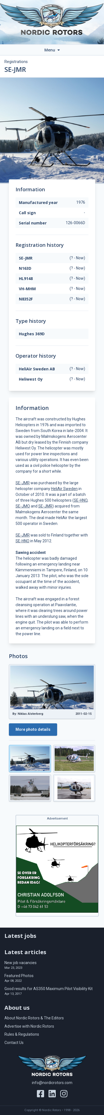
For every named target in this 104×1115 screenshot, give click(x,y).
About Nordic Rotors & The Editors (34, 1018)
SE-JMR (23, 483)
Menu (52, 50)
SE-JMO (23, 506)
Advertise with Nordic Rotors (29, 1026)
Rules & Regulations (21, 1034)
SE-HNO (80, 500)
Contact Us (14, 1042)
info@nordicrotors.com (52, 1082)
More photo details (33, 729)
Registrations (16, 61)
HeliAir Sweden (64, 488)
